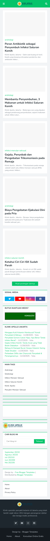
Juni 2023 (10, 460)
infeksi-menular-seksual (14, 378)
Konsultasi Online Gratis (33, 536)
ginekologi (9, 374)
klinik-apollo (10, 386)
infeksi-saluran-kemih (13, 382)
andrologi (9, 370)
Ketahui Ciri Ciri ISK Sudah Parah (21, 263)
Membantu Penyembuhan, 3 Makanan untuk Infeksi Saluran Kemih (24, 103)
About (7, 488)
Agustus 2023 (11, 454)
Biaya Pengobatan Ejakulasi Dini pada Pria (25, 211)
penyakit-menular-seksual (15, 390)
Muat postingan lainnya (25, 283)
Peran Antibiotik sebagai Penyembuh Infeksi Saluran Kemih (22, 47)
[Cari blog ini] (19, 441)
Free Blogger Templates (25, 472)
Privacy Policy (10, 492)
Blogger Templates (25, 475)
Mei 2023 (10, 462)
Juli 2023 (9, 457)
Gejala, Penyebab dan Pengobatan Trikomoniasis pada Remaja (25, 158)
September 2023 (12, 452)
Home (7, 484)
